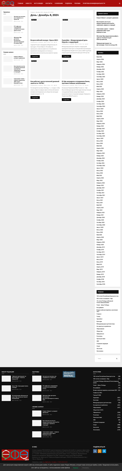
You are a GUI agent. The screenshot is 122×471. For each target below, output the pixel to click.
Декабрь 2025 (101, 69)
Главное (99, 314)
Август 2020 (100, 227)
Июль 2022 (100, 170)
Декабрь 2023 (101, 128)
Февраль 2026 (101, 64)
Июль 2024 (100, 111)
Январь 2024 (100, 126)
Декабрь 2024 (39, 12)
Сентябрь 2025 (101, 76)
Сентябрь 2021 (101, 195)
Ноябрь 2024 (100, 101)
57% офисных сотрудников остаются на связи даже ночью (19, 28)
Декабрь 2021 (101, 188)
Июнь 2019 (100, 262)
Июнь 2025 (100, 84)
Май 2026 (99, 57)
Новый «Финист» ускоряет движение (19, 57)
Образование (100, 328)
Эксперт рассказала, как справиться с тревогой (19, 18)
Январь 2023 (100, 155)
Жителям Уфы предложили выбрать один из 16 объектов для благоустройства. (107, 37)
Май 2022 (99, 175)
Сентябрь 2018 (101, 284)
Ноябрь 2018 (100, 279)
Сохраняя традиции (102, 343)
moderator (40, 42)
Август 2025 (100, 79)
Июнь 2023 (100, 143)
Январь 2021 (100, 215)
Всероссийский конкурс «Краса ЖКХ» (44, 40)
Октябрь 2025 (100, 74)
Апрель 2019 (100, 267)
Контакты (49, 3)
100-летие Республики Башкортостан (107, 296)
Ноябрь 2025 (100, 71)
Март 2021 (100, 210)
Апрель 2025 (100, 89)
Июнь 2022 (100, 173)
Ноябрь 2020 (100, 220)
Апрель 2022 (100, 178)
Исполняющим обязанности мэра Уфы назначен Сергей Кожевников (20, 397)
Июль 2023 (100, 141)
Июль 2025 (100, 81)
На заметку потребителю (104, 326)
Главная (20, 3)
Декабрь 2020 (101, 217)
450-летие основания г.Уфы (105, 298)
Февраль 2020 (101, 242)
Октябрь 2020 (100, 222)
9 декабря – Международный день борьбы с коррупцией (75, 41)
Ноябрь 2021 (100, 190)
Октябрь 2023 (100, 133)
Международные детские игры (106, 324)
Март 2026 (100, 62)
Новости (29, 3)
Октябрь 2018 (100, 281)
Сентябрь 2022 (101, 165)
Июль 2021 (100, 200)
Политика (99, 336)
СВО (98, 341)
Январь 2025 (100, 96)
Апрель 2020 (100, 237)
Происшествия (101, 338)
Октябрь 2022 (100, 163)
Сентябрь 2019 (101, 254)
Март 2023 (100, 150)
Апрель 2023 (100, 148)
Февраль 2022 (101, 183)
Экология (99, 348)
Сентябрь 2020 (101, 225)
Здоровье (99, 319)
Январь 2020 (100, 244)
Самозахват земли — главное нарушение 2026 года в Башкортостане (19, 81)
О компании (59, 3)
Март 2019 (100, 269)
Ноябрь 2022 (100, 160)
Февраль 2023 (101, 153)
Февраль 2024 (101, 123)
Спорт (98, 346)
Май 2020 (99, 234)
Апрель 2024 (100, 118)
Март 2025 (100, 91)
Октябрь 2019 (100, 252)
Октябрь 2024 (100, 104)
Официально (100, 333)
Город (98, 316)
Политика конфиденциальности (94, 3)
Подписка (68, 3)
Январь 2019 (100, 274)
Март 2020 (100, 239)
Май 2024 (99, 116)
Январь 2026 (100, 66)
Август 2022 (100, 168)
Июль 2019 (100, 259)
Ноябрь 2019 (100, 249)
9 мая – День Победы (103, 305)
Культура (99, 321)
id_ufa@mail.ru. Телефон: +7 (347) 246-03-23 (55, 462)
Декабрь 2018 (101, 276)
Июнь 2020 (100, 232)
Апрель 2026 (100, 59)
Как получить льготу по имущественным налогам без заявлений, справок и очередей (19, 69)
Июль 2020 (100, 230)
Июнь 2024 (100, 113)
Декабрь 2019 (101, 247)
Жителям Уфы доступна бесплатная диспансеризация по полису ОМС (19, 40)
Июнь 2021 (100, 202)
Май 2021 (99, 205)
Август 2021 (100, 197)
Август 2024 (100, 108)
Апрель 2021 (100, 207)
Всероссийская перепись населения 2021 (105, 390)
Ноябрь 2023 (100, 131)
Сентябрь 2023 (101, 136)
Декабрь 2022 (101, 158)
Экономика (100, 351)
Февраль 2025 (101, 94)
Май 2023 (99, 146)
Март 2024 (100, 121)
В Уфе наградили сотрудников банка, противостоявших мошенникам (76, 82)
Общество (34, 19)
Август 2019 (100, 257)
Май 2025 (99, 86)
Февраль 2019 (101, 271)
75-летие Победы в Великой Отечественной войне (105, 301)
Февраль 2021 (101, 212)
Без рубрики (100, 307)
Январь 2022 (100, 185)
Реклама (77, 3)
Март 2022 (100, 180)
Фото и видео (38, 3)
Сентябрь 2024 (101, 106)
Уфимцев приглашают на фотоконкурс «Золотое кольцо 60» (19, 378)
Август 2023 (100, 138)
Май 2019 (99, 264)
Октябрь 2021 (100, 192)
